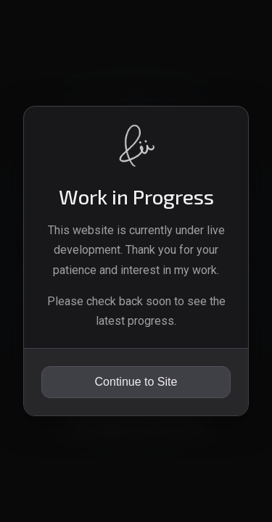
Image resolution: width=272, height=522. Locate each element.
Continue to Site (136, 382)
